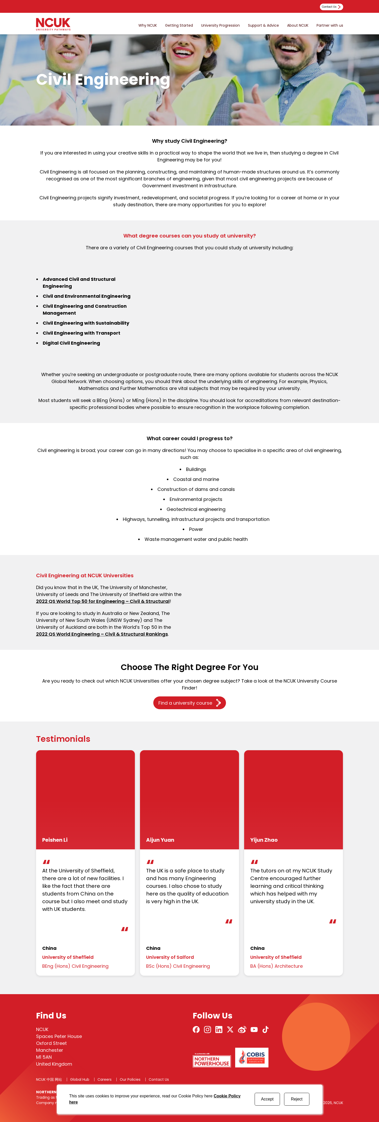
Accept (267, 1099)
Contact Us (159, 1079)
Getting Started (179, 25)
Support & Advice (263, 25)
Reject (296, 1099)
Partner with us (330, 25)
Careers (105, 1079)
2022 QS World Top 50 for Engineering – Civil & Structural (103, 601)
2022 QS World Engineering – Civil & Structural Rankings (102, 634)
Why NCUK (147, 25)
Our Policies (130, 1079)
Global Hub (79, 1079)
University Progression (220, 25)
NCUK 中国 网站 (49, 1079)
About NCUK (297, 25)
